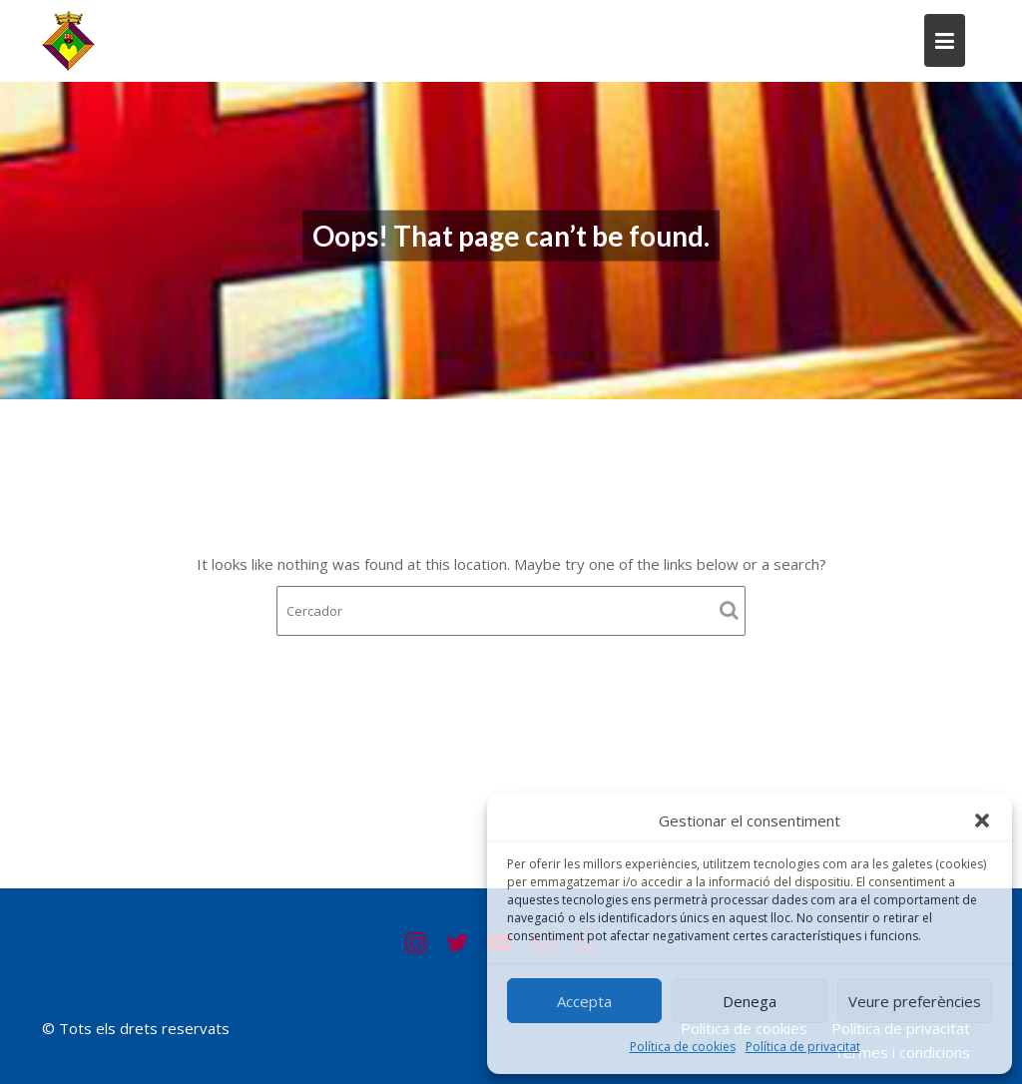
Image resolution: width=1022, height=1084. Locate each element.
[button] (982, 820)
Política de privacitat (803, 1046)
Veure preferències (914, 1001)
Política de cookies (683, 1046)
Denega (749, 1001)
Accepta (584, 1001)
